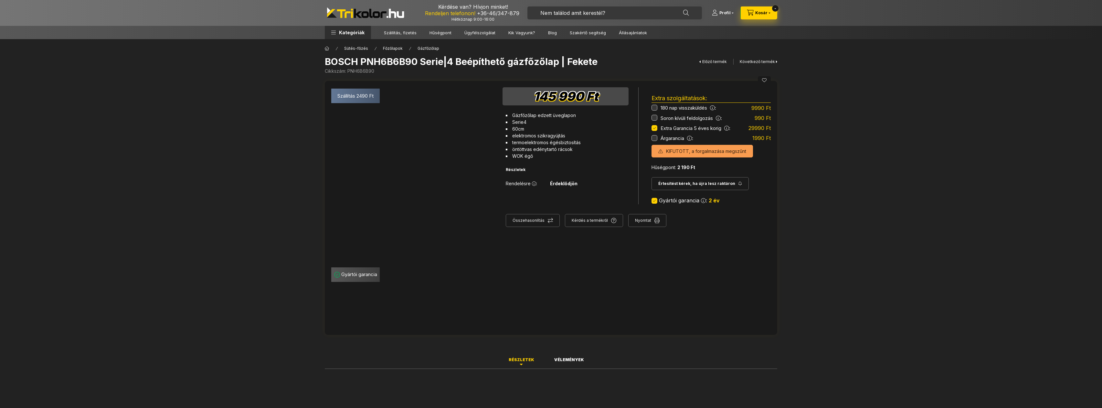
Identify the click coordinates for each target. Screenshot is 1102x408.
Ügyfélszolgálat (479, 32)
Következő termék (757, 61)
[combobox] (614, 12)
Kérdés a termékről (590, 220)
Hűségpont (440, 32)
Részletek (515, 169)
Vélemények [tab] (569, 359)
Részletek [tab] (521, 359)
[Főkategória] (327, 48)
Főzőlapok (393, 48)
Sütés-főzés (356, 48)
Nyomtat (643, 220)
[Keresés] (686, 13)
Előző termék (714, 61)
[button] (348, 32)
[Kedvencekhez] (764, 80)
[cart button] (758, 12)
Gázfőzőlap (428, 48)
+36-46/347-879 (498, 13)
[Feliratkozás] (700, 183)
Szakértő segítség (588, 32)
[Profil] (722, 12)
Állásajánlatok (633, 32)
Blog (552, 32)
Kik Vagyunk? (521, 32)
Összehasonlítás (529, 220)
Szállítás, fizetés (400, 32)
